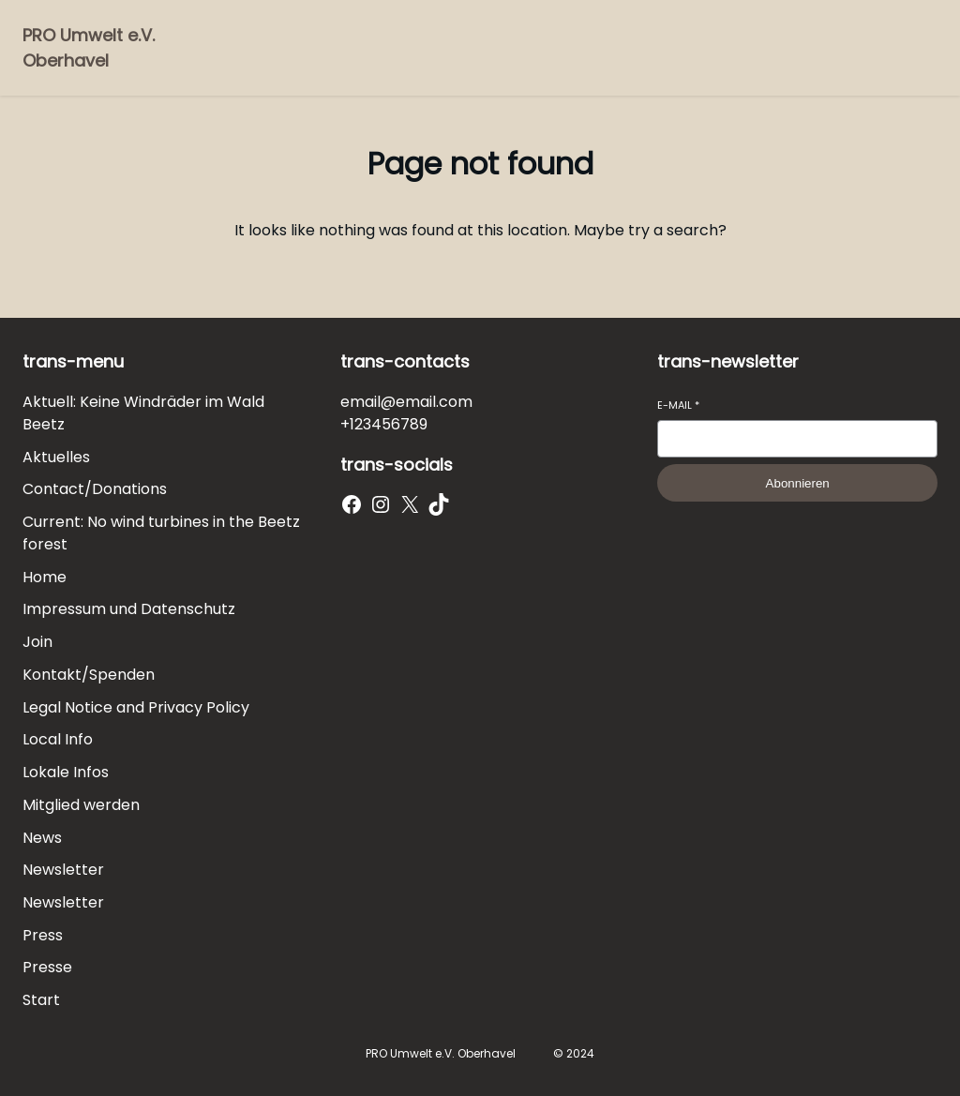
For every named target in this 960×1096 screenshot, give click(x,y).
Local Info (57, 739)
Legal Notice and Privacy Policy (135, 707)
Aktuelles (56, 457)
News (42, 837)
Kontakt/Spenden (88, 674)
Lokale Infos (65, 772)
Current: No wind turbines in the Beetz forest (161, 533)
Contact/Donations (94, 489)
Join (37, 642)
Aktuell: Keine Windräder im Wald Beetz (143, 413)
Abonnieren (798, 483)
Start (41, 1000)
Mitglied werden (81, 805)
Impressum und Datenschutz (128, 609)
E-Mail (678, 405)
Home (44, 577)
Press (42, 935)
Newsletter (63, 869)
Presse (47, 967)
